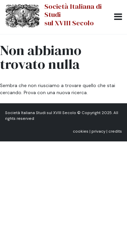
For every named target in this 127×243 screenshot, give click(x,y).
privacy (98, 131)
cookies (80, 131)
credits (115, 131)
